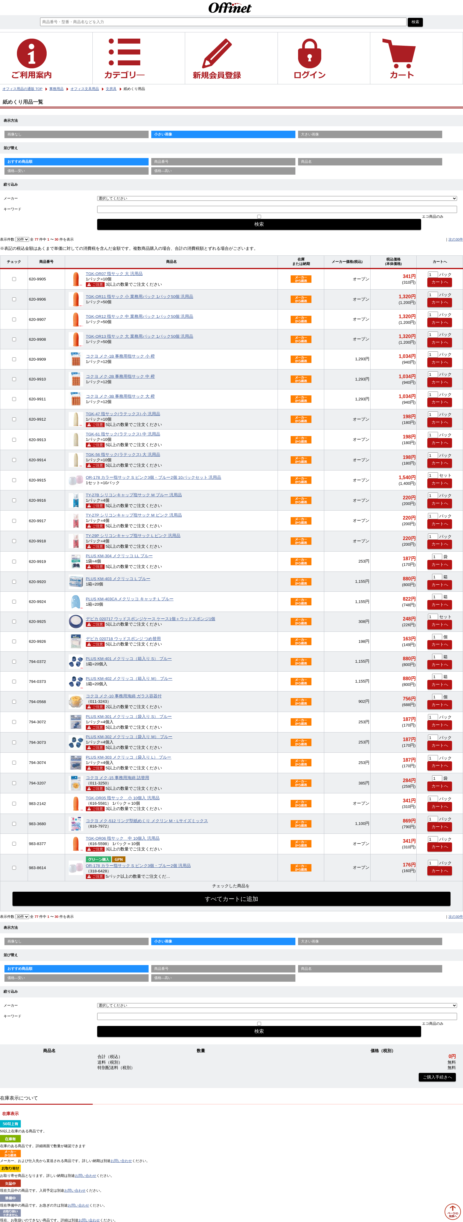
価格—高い (163, 171)
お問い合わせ (121, 1161)
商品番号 (161, 161)
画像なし (14, 134)
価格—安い (16, 171)
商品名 (306, 161)
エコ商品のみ (432, 216)
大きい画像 (310, 134)
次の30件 (455, 239)
